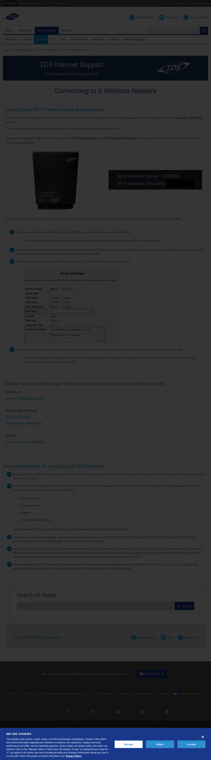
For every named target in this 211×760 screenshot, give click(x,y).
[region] (105, 744)
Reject (160, 744)
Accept (191, 744)
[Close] (203, 737)
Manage (128, 744)
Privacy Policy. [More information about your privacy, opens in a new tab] (74, 756)
